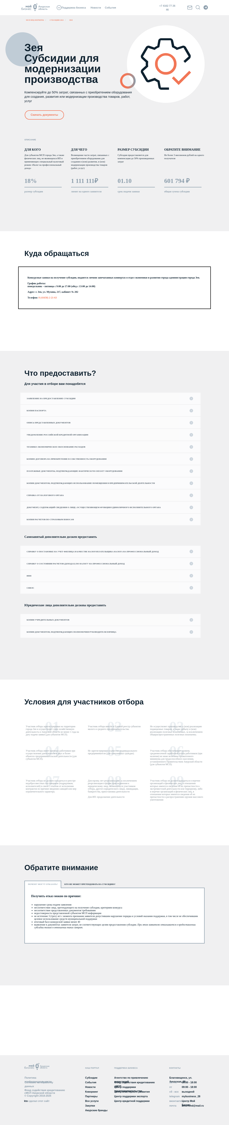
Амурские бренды (96, 1110)
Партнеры (91, 1096)
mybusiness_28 (191, 1096)
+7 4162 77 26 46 (167, 7)
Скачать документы (44, 114)
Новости (96, 7)
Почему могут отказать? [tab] (43, 884)
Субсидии (91, 1077)
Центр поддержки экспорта (131, 1096)
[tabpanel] (114, 915)
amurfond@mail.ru (193, 1105)
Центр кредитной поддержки (132, 1101)
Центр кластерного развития (132, 1091)
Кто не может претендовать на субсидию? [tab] (89, 884)
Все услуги (92, 1101)
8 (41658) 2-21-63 (48, 297)
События (110, 7)
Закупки (90, 1105)
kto (37, 1101)
